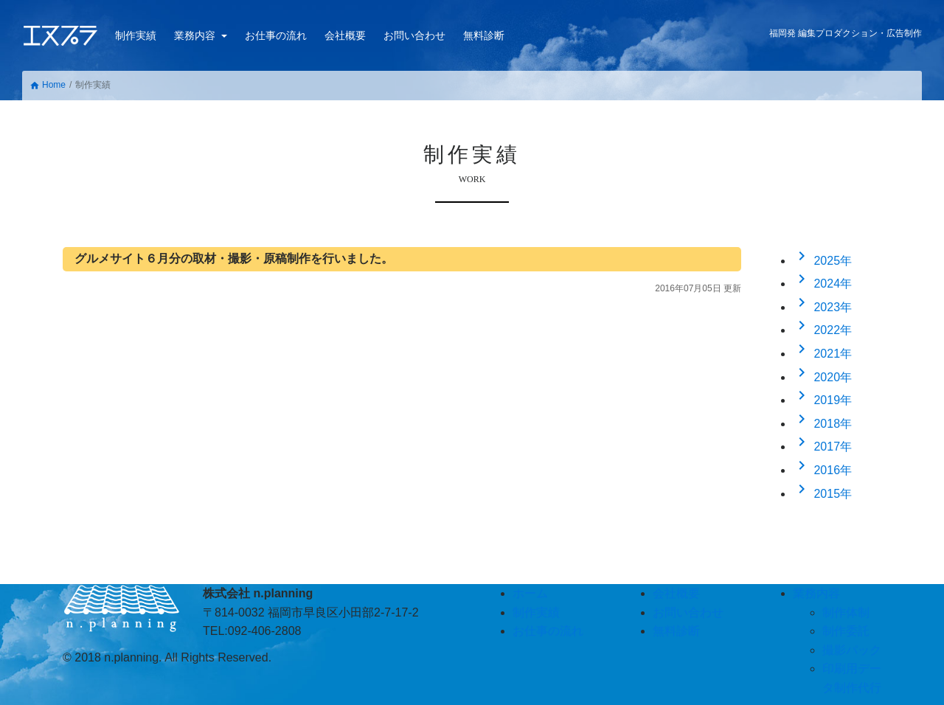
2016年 (822, 470)
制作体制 (846, 612)
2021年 (822, 353)
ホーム (530, 593)
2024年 (822, 283)
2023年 (822, 307)
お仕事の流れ (276, 35)
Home (48, 85)
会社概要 (345, 35)
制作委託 (846, 631)
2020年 (822, 377)
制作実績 (135, 35)
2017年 (822, 446)
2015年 (822, 493)
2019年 (822, 400)
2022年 (822, 330)
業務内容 (196, 35)
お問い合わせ (414, 35)
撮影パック (851, 650)
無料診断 (483, 35)
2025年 (822, 260)
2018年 (822, 423)
